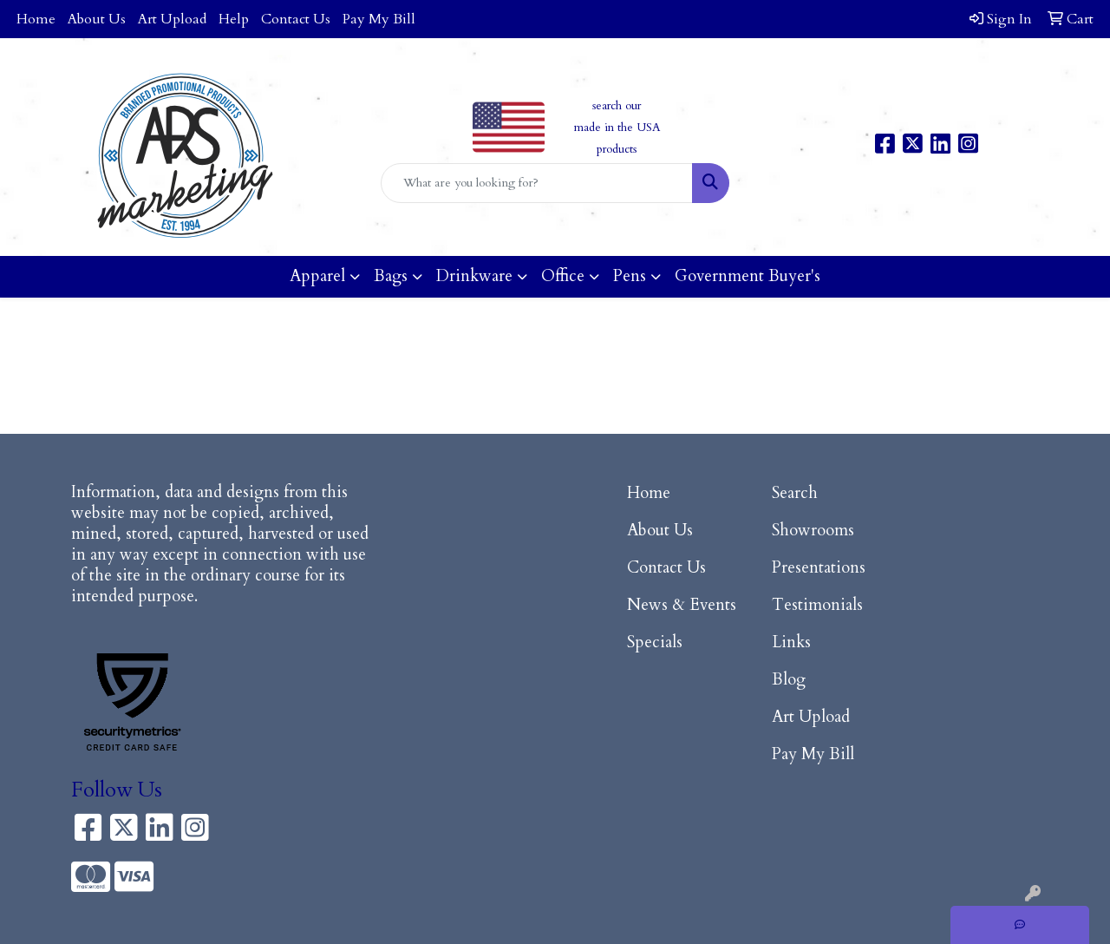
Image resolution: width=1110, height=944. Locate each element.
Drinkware (474, 276)
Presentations (818, 568)
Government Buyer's (747, 276)
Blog (789, 680)
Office (562, 276)
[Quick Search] (537, 183)
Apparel (317, 276)
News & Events (681, 605)
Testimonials (817, 605)
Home (36, 19)
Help (234, 19)
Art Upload (172, 19)
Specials (654, 642)
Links (791, 642)
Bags (391, 276)
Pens (629, 276)
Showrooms (813, 530)
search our (616, 106)
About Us (97, 19)
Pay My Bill (379, 19)
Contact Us (295, 19)
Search (795, 493)
